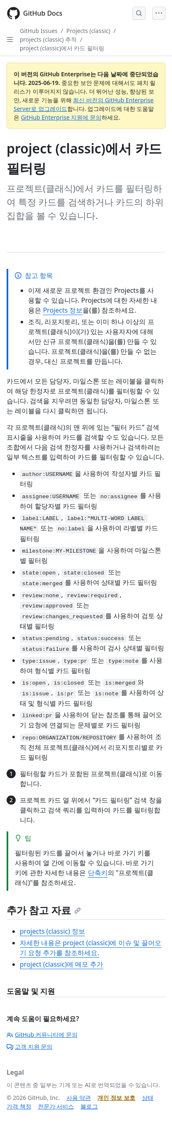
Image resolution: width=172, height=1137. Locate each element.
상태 (147, 1098)
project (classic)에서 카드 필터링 (62, 48)
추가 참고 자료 (44, 910)
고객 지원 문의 (29, 1046)
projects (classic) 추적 (48, 39)
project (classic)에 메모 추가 (61, 964)
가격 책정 (19, 1106)
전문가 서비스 (56, 1106)
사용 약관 (78, 1098)
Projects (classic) (88, 31)
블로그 (89, 1106)
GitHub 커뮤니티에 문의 (42, 1034)
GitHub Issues (39, 31)
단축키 (98, 872)
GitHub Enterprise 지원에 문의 (61, 117)
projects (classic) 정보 (52, 931)
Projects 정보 (62, 310)
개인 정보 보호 (116, 1098)
